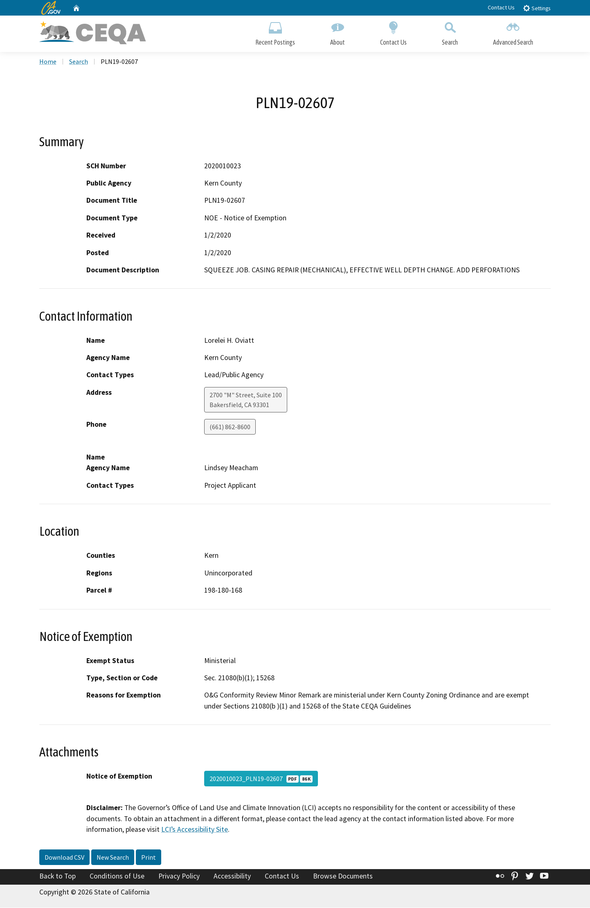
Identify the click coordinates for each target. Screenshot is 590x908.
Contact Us (501, 7)
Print (148, 858)
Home (47, 62)
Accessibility (232, 876)
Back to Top (57, 876)
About (337, 32)
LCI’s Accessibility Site (194, 829)
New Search (113, 858)
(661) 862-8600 (229, 427)
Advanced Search (513, 32)
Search (449, 32)
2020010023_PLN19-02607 (261, 779)
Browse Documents (343, 876)
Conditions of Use (117, 876)
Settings (536, 8)
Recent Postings (275, 32)
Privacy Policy (179, 876)
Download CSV (64, 858)
